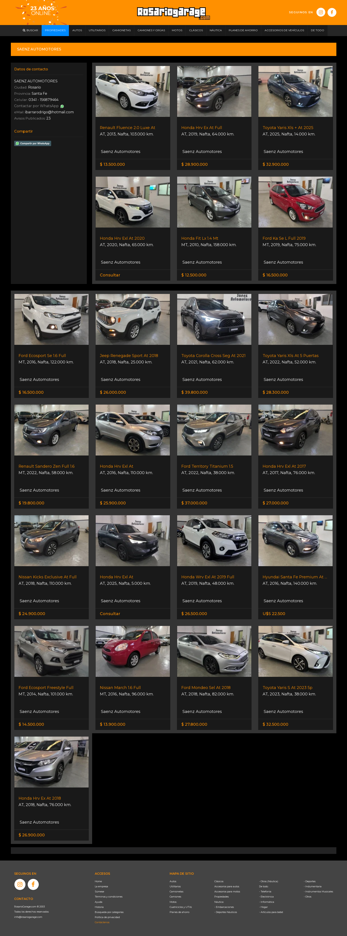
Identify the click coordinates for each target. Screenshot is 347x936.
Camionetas (176, 891)
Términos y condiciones (108, 896)
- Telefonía (265, 891)
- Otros (307, 896)
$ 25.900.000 (113, 503)
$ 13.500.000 (112, 164)
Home (98, 881)
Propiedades (221, 896)
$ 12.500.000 (193, 275)
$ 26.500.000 (194, 613)
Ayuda (98, 901)
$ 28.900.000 (194, 164)
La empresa (101, 886)
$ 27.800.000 (194, 724)
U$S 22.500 (274, 613)
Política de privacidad (107, 917)
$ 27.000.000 (276, 503)
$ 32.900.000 (276, 164)
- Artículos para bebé (271, 912)
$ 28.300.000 (276, 392)
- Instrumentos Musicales (318, 891)
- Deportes (310, 881)
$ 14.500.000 (31, 724)
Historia (99, 907)
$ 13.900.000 (112, 724)
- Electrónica (266, 896)
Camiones (175, 896)
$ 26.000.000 (113, 392)
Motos (173, 901)
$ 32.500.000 (275, 724)
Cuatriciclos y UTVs (181, 907)
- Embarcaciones (224, 907)
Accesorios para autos (226, 886)
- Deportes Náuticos (225, 912)
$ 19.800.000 (31, 503)
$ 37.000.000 (194, 503)
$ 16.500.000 (275, 275)
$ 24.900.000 (32, 613)
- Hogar (263, 907)
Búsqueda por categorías (109, 912)
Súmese (99, 891)
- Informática (266, 901)
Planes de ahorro (179, 912)
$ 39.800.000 (194, 392)
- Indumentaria (313, 886)
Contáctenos (102, 922)
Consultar (110, 275)
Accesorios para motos (227, 891)
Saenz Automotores (120, 151)
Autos (173, 881)
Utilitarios (175, 886)
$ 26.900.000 (32, 835)
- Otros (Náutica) (268, 881)
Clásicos (218, 881)
